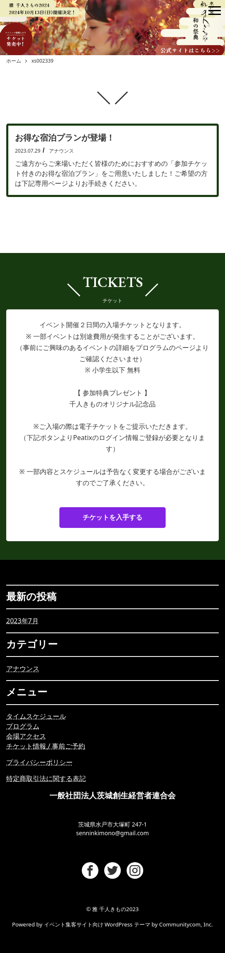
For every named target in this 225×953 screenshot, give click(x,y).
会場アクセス (26, 736)
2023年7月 (22, 620)
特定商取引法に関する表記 (46, 778)
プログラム (22, 726)
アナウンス (22, 668)
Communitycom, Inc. (186, 924)
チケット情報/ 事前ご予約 (45, 746)
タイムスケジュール (36, 716)
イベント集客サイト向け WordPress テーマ (97, 924)
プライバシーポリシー (39, 762)
